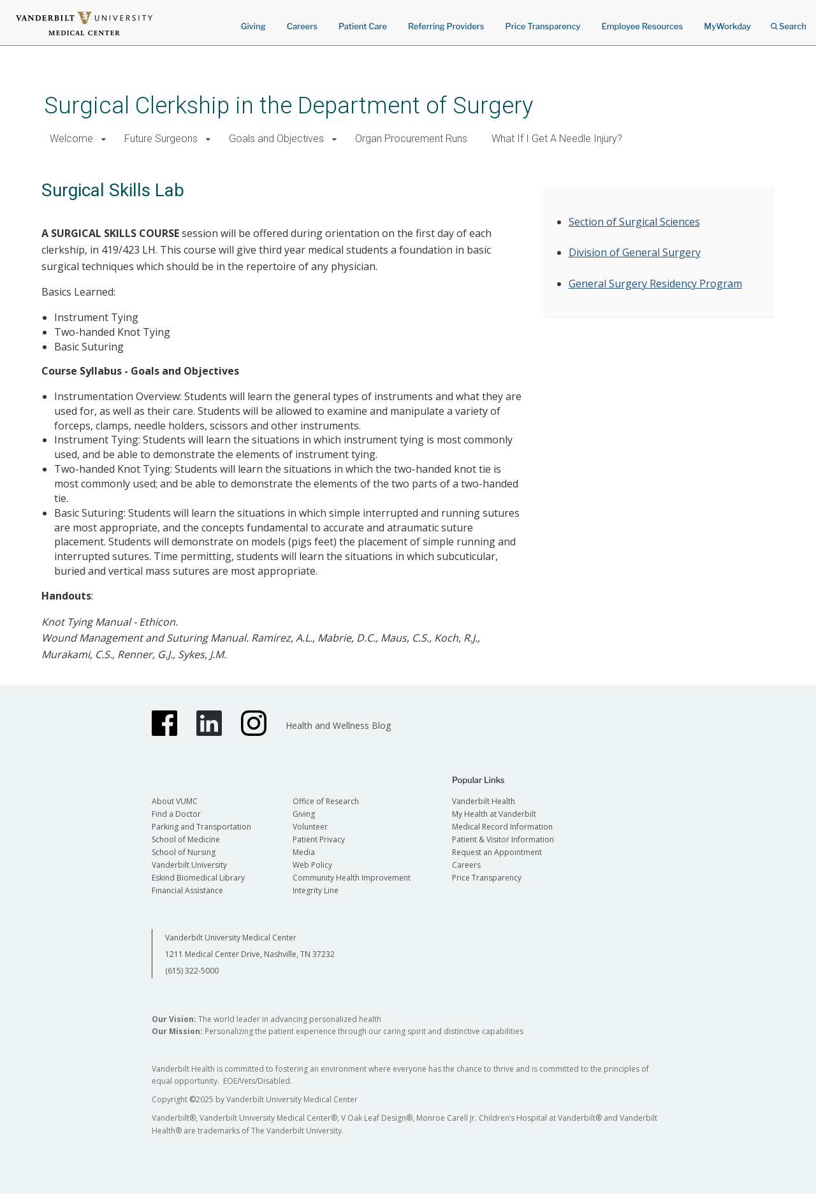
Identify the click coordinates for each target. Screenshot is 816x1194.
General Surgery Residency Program (655, 284)
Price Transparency (543, 26)
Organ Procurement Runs (411, 139)
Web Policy (312, 865)
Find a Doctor (176, 814)
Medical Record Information (502, 826)
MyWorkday (727, 26)
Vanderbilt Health (483, 801)
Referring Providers (446, 26)
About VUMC (175, 801)
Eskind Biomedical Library (198, 877)
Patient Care (363, 26)
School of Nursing (183, 852)
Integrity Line (316, 890)
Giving (253, 26)
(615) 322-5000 (192, 970)
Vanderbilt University (189, 865)
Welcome (71, 139)
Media (304, 852)
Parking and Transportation (201, 826)
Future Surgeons (161, 139)
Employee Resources (642, 26)
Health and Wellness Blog (338, 725)
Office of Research (326, 801)
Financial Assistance (187, 890)
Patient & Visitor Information (503, 839)
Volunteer (310, 826)
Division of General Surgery (635, 252)
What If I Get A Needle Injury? (557, 139)
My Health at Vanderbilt (494, 814)
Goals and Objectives (276, 139)
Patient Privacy (319, 839)
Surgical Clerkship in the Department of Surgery (288, 105)
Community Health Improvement (352, 877)
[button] (103, 139)
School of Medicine (186, 839)
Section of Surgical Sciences (634, 222)
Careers (302, 26)
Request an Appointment (497, 852)
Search (788, 22)
